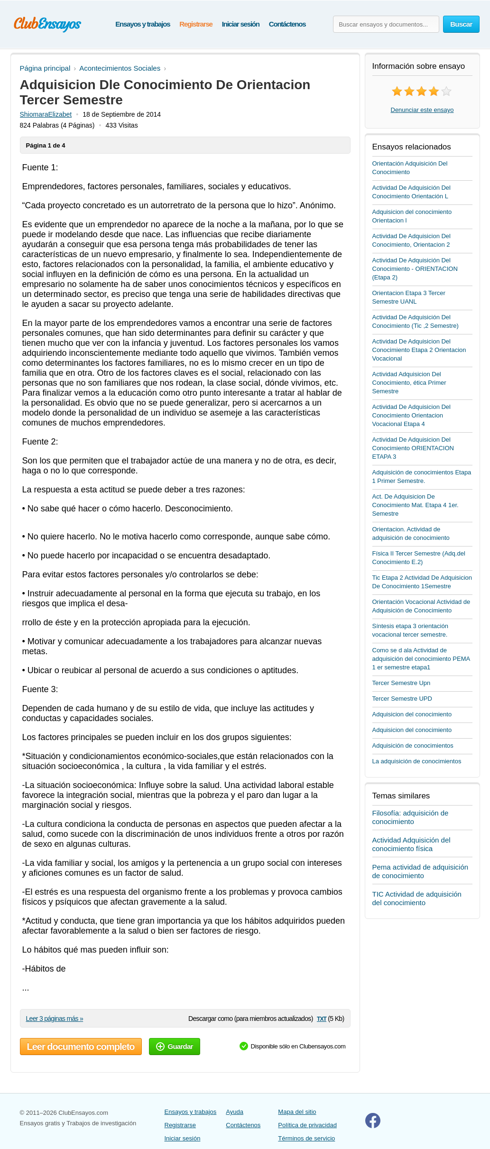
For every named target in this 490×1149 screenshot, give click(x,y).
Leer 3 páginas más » (54, 1018)
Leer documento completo (81, 1046)
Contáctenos (287, 24)
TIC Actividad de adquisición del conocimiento (417, 898)
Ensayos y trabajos (142, 24)
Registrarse (195, 24)
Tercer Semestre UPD (402, 698)
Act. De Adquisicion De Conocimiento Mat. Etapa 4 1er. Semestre (415, 505)
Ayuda (234, 1111)
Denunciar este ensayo (422, 109)
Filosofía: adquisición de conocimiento (410, 817)
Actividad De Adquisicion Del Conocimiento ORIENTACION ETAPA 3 (413, 448)
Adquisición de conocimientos (412, 745)
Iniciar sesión (240, 24)
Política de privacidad (307, 1125)
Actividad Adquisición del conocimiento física (411, 844)
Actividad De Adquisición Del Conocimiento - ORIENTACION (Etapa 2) (415, 269)
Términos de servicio (306, 1138)
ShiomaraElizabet (46, 114)
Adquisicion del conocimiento (412, 714)
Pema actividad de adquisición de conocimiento (420, 871)
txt (321, 1018)
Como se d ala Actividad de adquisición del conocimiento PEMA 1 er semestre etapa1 (421, 659)
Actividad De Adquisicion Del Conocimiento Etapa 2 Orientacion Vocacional (419, 350)
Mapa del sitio (297, 1111)
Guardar (174, 1046)
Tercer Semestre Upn (401, 682)
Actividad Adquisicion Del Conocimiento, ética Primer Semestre (409, 383)
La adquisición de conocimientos (417, 761)
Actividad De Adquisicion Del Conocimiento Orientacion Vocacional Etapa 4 (411, 415)
